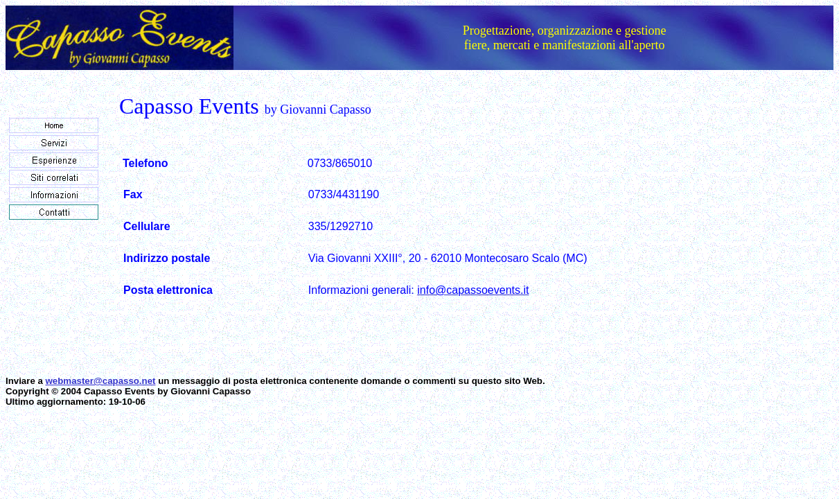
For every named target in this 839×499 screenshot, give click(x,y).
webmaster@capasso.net (101, 381)
